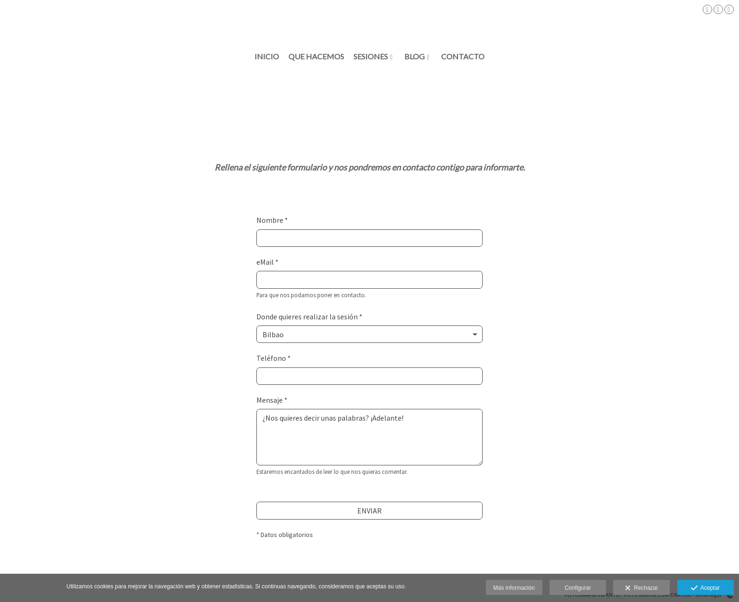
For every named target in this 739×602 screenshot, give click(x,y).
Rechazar (641, 588)
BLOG (414, 56)
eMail (267, 262)
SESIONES (370, 56)
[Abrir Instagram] (718, 9)
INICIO (267, 56)
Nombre (272, 220)
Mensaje (271, 400)
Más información (514, 588)
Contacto (462, 56)
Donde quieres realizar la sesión (309, 316)
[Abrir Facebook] (707, 9)
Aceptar (705, 588)
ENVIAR (369, 510)
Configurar (578, 588)
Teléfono (273, 358)
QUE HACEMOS (316, 56)
